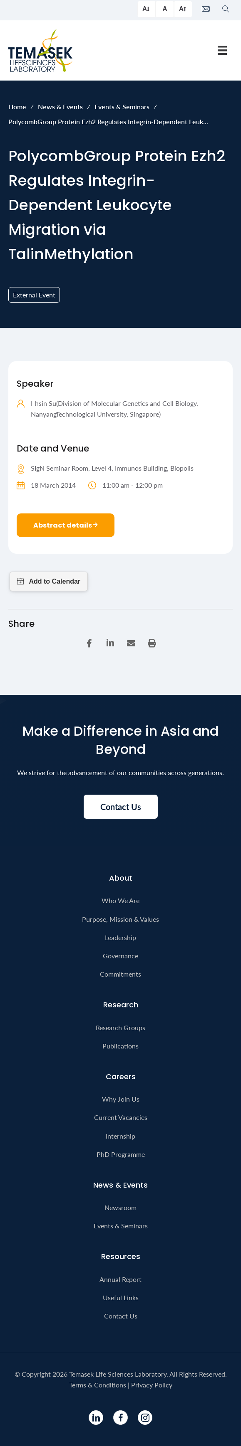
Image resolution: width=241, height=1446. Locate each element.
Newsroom (120, 1207)
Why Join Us (120, 1099)
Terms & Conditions (97, 1385)
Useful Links (121, 1297)
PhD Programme (121, 1154)
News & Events (60, 106)
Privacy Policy (151, 1385)
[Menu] (222, 50)
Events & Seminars (121, 106)
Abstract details (65, 525)
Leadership (120, 937)
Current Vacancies (120, 1117)
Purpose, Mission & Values (120, 919)
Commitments (120, 974)
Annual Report (120, 1279)
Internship (120, 1136)
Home (17, 106)
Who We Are (120, 900)
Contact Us (120, 1316)
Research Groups (120, 1027)
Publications (120, 1046)
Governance (120, 956)
